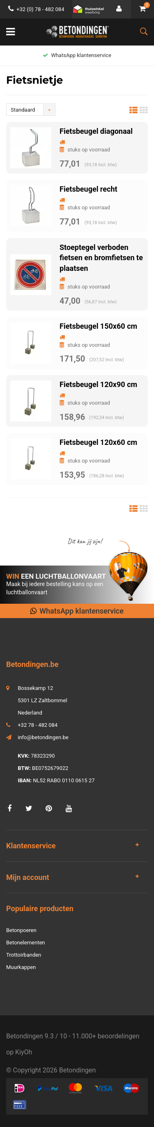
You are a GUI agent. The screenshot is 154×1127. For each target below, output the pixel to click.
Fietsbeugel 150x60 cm (98, 326)
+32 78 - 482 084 (37, 725)
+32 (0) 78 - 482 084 (36, 9)
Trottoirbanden (23, 955)
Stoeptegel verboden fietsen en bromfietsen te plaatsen (101, 258)
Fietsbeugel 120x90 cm (98, 384)
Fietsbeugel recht (88, 189)
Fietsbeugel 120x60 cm (98, 442)
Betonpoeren (21, 930)
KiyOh (23, 1052)
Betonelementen (25, 942)
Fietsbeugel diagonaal (96, 131)
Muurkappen (21, 967)
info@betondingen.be (43, 737)
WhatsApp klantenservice (77, 55)
